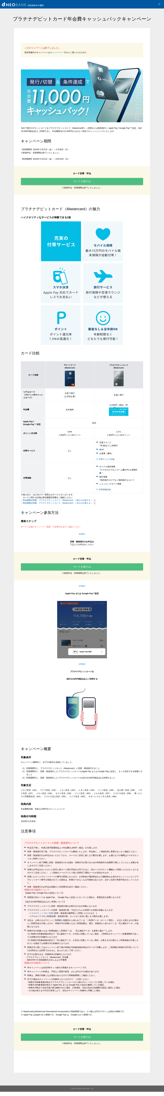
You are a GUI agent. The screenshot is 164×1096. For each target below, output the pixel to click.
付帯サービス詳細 (107, 460)
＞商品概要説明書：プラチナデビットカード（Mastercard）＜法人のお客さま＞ (58, 504)
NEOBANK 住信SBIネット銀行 (23, 4)
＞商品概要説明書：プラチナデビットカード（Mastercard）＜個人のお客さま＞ (58, 501)
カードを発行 (82, 182)
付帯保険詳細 (105, 491)
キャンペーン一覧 (58, 52)
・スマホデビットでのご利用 (40, 916)
